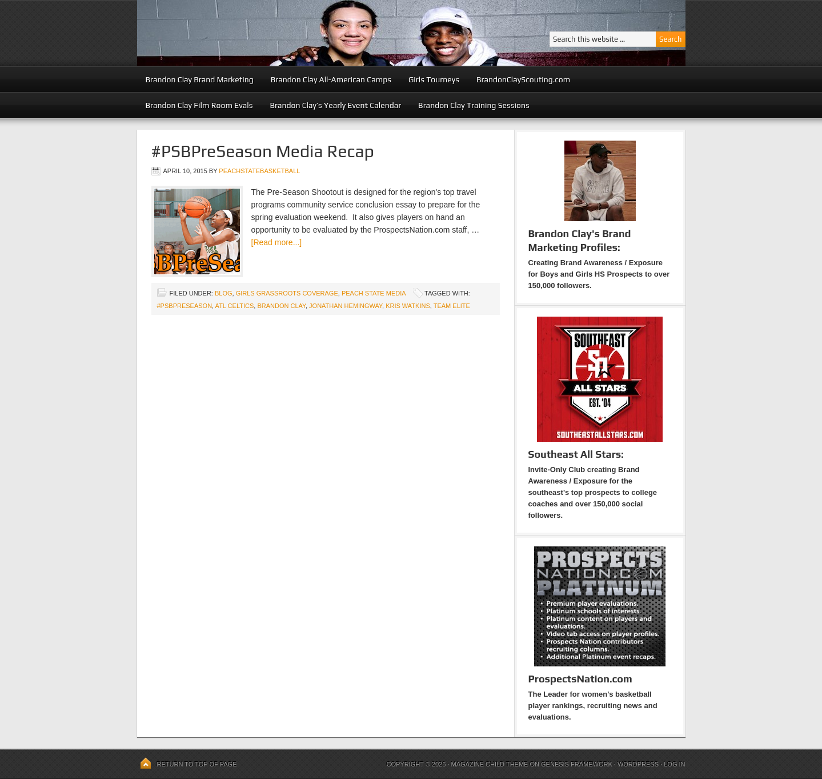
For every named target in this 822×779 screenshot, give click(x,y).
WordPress (638, 764)
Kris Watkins (408, 305)
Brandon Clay (281, 305)
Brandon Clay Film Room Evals (199, 105)
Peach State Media (374, 293)
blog (223, 293)
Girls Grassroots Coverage (287, 293)
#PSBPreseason (184, 305)
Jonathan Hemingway (345, 305)
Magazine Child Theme (489, 764)
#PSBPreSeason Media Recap (262, 151)
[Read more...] (276, 242)
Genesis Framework (576, 764)
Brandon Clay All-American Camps (331, 79)
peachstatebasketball (259, 170)
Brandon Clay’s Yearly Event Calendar (335, 105)
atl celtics (234, 305)
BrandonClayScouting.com (523, 79)
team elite (452, 305)
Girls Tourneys (433, 79)
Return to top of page (197, 764)
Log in (674, 764)
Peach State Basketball (277, 33)
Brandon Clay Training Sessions (474, 105)
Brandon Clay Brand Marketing (200, 79)
